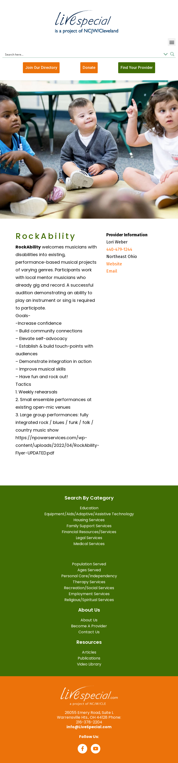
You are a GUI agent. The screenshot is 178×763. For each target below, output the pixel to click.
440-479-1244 (119, 249)
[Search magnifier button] (172, 54)
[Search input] (82, 54)
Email (111, 271)
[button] (172, 42)
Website (114, 264)
